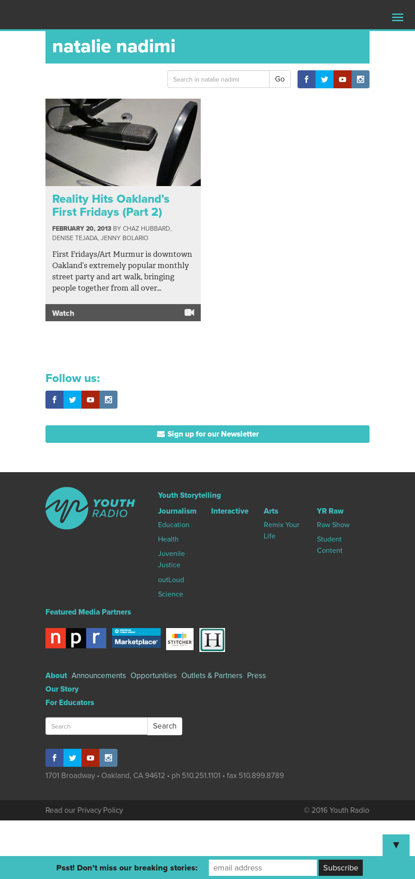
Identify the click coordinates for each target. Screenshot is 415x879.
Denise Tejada (75, 238)
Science (170, 594)
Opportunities (154, 675)
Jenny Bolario (125, 238)
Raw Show (333, 524)
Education (173, 524)
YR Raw (330, 511)
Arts (271, 511)
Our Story (62, 689)
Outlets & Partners (212, 675)
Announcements (99, 675)
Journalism (177, 511)
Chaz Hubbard (146, 228)
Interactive (229, 511)
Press (256, 675)
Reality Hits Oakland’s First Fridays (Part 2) (111, 205)
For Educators (69, 702)
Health (168, 539)
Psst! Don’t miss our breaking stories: (127, 868)
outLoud (171, 579)
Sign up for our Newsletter (207, 434)
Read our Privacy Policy (84, 810)
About (56, 675)
